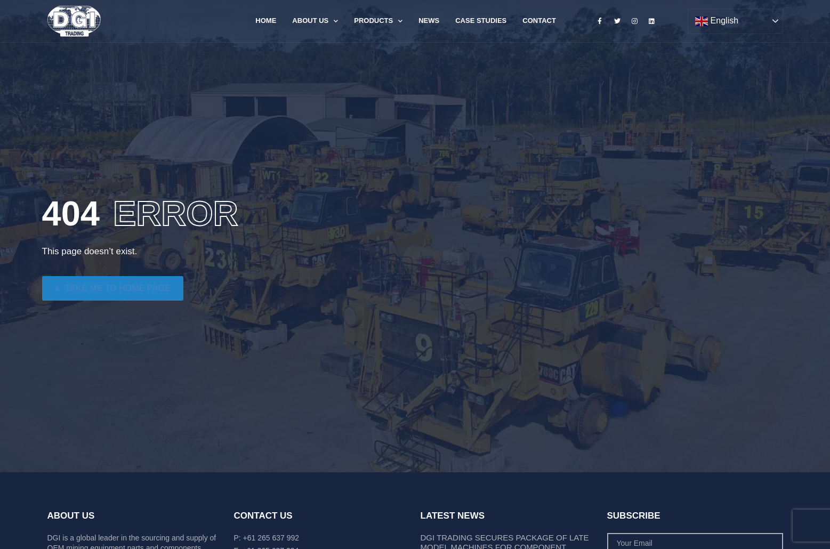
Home (265, 21)
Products (378, 21)
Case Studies (480, 21)
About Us (315, 21)
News (428, 21)
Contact (539, 21)
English (716, 21)
